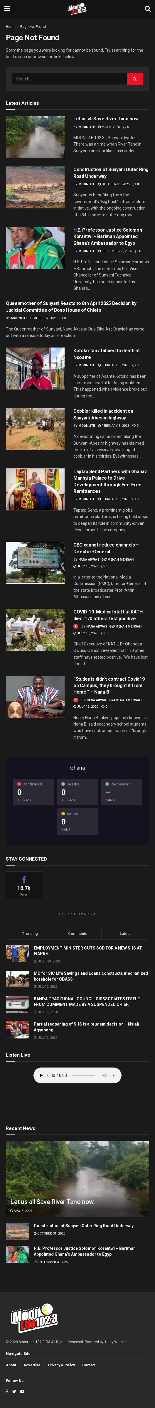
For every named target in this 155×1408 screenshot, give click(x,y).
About (11, 1365)
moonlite (86, 127)
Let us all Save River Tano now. (106, 119)
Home (11, 27)
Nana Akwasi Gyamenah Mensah (106, 559)
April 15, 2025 (43, 318)
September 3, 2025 (115, 251)
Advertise (32, 1365)
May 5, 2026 (109, 127)
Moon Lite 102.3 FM (34, 1342)
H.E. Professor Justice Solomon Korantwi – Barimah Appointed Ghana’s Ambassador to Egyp (107, 236)
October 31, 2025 (113, 184)
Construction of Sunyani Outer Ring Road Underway (84, 1225)
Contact (88, 1365)
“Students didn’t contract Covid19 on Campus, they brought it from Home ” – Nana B (108, 685)
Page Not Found (33, 27)
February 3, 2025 (113, 365)
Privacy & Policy (61, 1365)
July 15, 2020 (85, 566)
